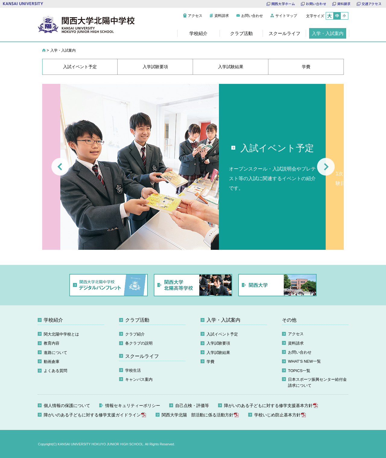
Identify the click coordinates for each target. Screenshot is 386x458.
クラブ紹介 (135, 334)
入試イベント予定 (222, 334)
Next (326, 167)
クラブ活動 (137, 320)
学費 (210, 361)
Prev (60, 167)
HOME (44, 50)
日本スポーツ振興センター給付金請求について (317, 382)
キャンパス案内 (139, 379)
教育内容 (51, 343)
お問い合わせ (252, 16)
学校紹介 (53, 320)
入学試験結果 (218, 352)
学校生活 (133, 370)
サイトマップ (286, 16)
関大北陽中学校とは (61, 334)
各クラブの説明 (139, 343)
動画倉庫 (51, 361)
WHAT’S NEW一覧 (304, 361)
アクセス (195, 16)
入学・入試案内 (223, 320)
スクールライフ (142, 356)
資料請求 (221, 16)
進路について (55, 352)
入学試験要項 (218, 343)
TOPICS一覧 (299, 370)
